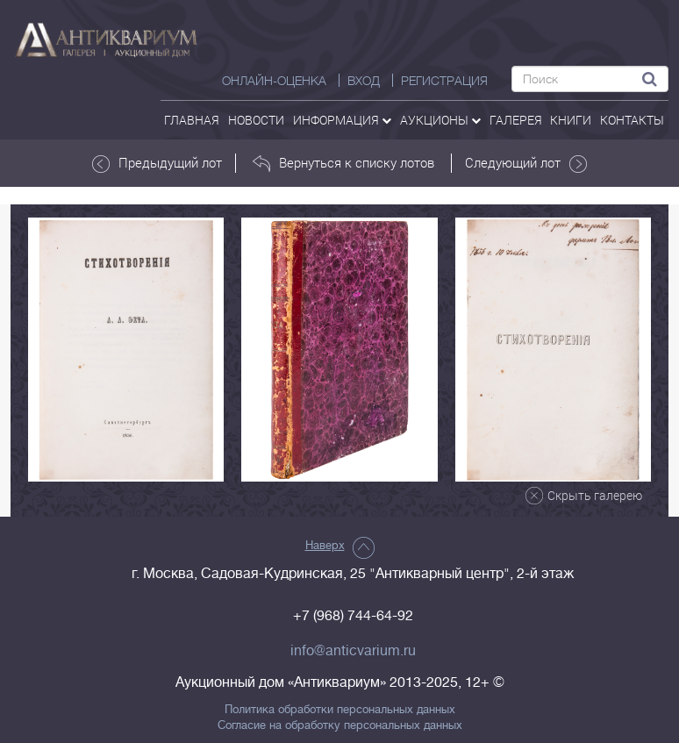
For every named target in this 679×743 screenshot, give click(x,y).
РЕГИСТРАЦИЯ (444, 81)
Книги (570, 119)
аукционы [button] (440, 119)
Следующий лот (526, 163)
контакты (632, 119)
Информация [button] (342, 119)
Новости (256, 119)
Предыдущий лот (157, 163)
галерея (516, 119)
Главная (191, 119)
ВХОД (363, 81)
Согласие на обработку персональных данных (340, 725)
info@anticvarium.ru (353, 651)
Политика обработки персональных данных (340, 709)
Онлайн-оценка (274, 81)
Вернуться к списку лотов (343, 163)
